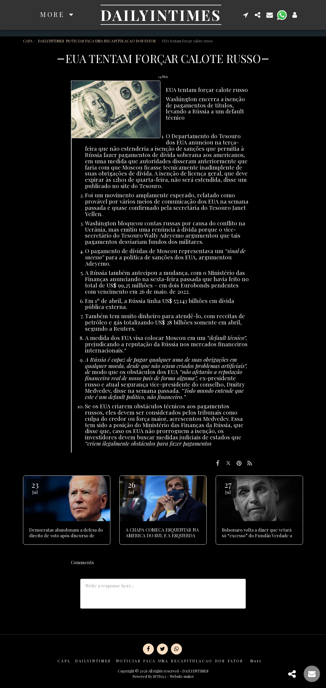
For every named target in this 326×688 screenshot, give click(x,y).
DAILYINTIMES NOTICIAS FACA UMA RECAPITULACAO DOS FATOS (97, 41)
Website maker (182, 676)
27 (228, 487)
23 (35, 487)
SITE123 (159, 676)
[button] (245, 14)
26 (131, 487)
